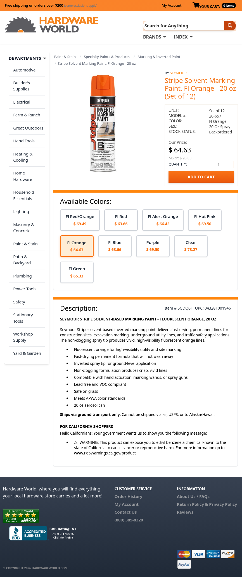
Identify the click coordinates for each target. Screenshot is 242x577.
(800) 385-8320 (129, 519)
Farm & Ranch (25, 108)
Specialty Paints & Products (107, 56)
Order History (129, 496)
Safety (18, 259)
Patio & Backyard (28, 226)
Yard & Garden (26, 298)
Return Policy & (192, 504)
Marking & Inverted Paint (159, 56)
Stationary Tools (27, 270)
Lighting (20, 186)
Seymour (178, 72)
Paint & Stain (65, 56)
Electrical (20, 97)
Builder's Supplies (20, 83)
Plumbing (21, 237)
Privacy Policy (223, 504)
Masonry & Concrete (22, 201)
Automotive (23, 68)
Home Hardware (28, 158)
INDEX (181, 36)
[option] (80, 220)
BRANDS (152, 36)
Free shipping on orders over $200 (51, 5)
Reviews (185, 511)
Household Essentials (22, 172)
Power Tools (23, 248)
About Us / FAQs (193, 496)
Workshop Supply (22, 284)
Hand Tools (23, 130)
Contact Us (126, 511)
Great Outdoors (27, 119)
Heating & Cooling (21, 144)
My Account (171, 5)
